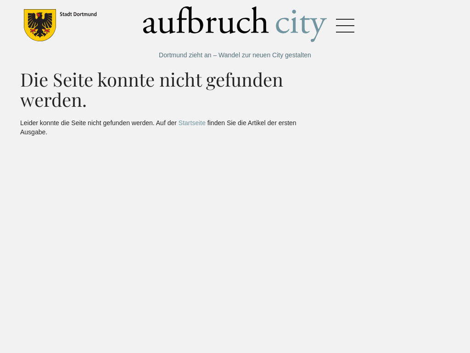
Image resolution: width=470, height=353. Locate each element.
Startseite (192, 123)
